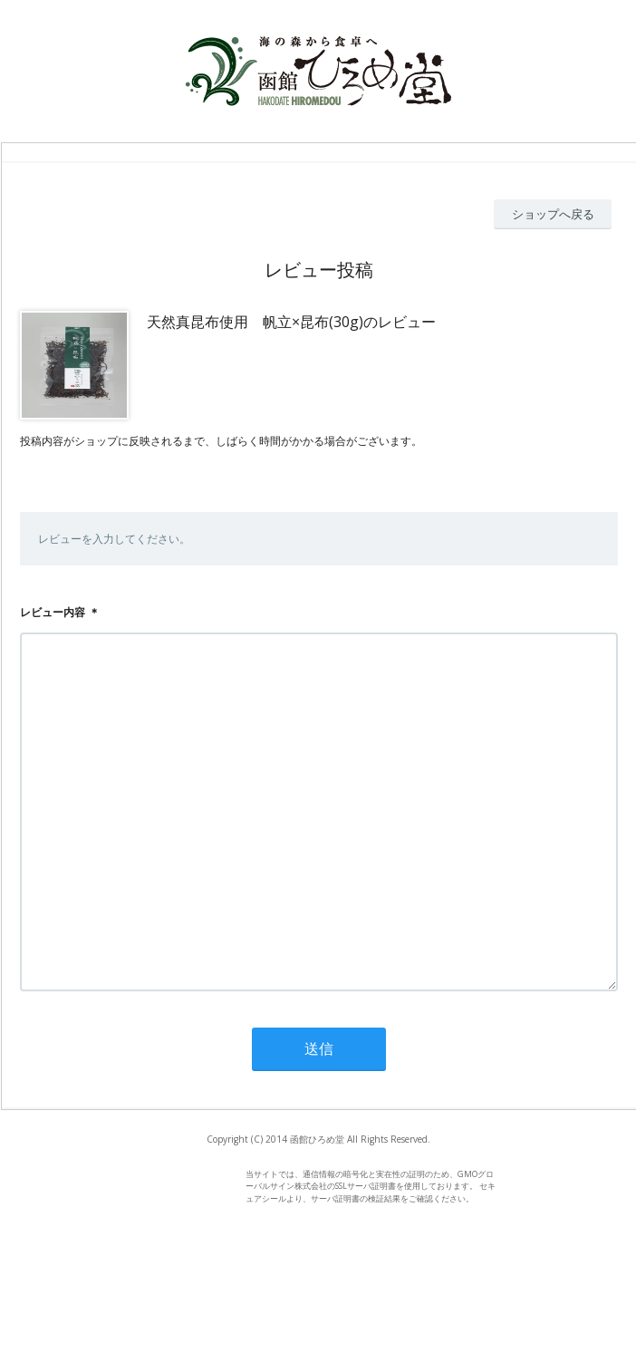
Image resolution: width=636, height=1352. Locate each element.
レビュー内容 (52, 612)
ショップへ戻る (553, 214)
